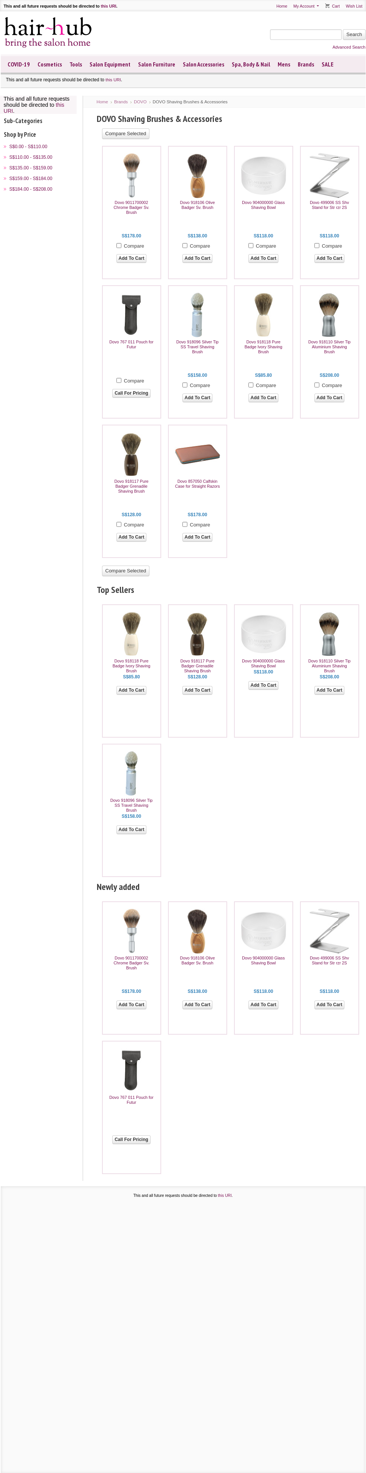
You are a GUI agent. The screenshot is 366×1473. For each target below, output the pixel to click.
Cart (335, 6)
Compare (134, 246)
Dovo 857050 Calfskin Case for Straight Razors (197, 483)
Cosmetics (50, 64)
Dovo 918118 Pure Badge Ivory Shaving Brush (264, 347)
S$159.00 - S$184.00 (30, 178)
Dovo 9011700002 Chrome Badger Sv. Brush (131, 207)
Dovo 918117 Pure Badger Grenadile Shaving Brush (131, 486)
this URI (108, 6)
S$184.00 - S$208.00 (30, 189)
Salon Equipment (110, 64)
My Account (303, 6)
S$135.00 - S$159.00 (30, 168)
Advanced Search (349, 47)
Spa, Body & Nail (251, 64)
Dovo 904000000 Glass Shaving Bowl (263, 205)
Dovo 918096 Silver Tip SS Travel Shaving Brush (197, 347)
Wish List (354, 6)
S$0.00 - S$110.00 (28, 146)
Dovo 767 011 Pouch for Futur (131, 344)
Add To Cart (132, 258)
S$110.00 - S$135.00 (30, 157)
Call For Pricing (131, 393)
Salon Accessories (203, 64)
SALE (327, 64)
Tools (75, 64)
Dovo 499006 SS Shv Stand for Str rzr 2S (329, 205)
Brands (306, 64)
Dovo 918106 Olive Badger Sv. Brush (197, 205)
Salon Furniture (156, 64)
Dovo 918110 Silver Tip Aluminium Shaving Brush (329, 347)
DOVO (140, 102)
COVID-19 (19, 64)
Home (281, 6)
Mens (284, 64)
